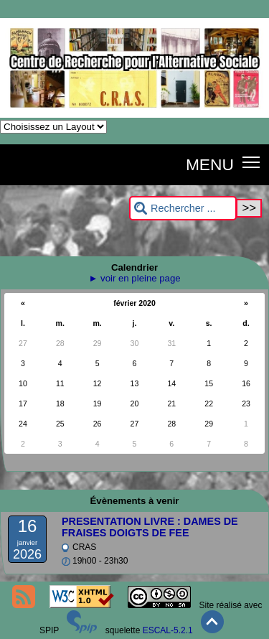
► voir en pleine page (134, 278)
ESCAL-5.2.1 (168, 630)
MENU (210, 164)
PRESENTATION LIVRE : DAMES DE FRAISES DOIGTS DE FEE (150, 527)
